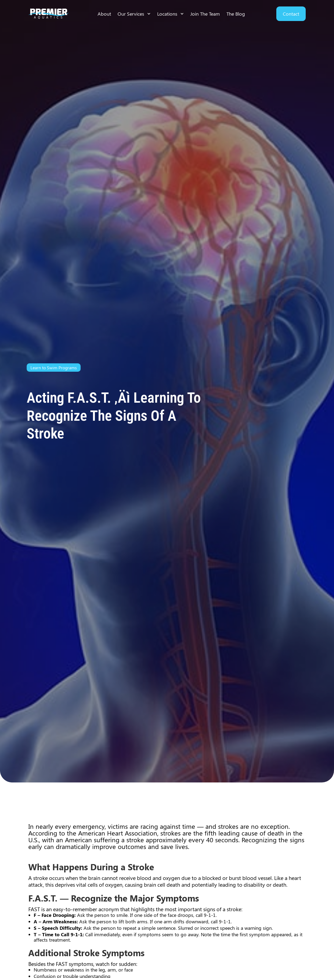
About (104, 14)
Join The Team (205, 14)
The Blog (235, 14)
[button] (134, 14)
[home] (48, 14)
